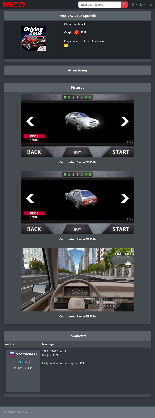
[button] (134, 4)
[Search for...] (99, 4)
